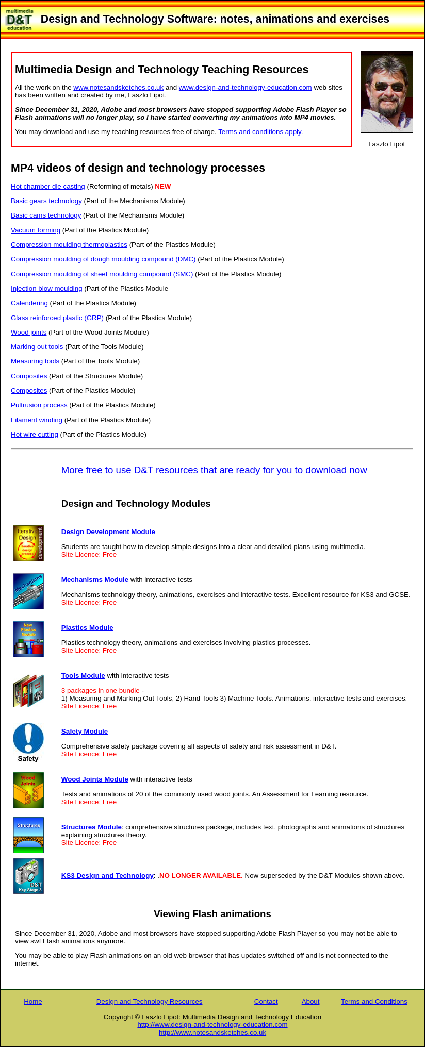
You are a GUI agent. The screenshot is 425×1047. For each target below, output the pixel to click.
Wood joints (28, 332)
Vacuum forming (35, 230)
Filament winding (36, 420)
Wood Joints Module (94, 779)
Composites (29, 376)
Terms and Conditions (374, 1001)
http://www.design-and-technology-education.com (212, 1024)
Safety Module (84, 731)
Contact (266, 1001)
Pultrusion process (39, 405)
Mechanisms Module (94, 580)
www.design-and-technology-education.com (245, 87)
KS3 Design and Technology (107, 875)
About (311, 1001)
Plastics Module (87, 627)
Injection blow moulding (47, 288)
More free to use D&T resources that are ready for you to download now (214, 469)
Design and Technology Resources (149, 1001)
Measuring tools (35, 361)
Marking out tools (37, 347)
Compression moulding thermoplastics (69, 244)
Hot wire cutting (34, 434)
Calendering (29, 303)
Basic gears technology (46, 201)
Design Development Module (108, 532)
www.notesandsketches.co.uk (118, 87)
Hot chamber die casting (48, 186)
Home (33, 1001)
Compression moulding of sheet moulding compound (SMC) (102, 274)
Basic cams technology (46, 215)
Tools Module (83, 675)
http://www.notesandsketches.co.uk (212, 1032)
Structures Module (91, 827)
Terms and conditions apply (259, 132)
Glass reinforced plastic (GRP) (57, 318)
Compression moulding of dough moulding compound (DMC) (103, 259)
